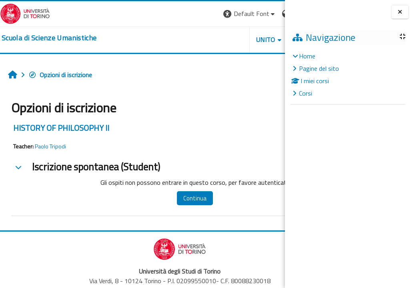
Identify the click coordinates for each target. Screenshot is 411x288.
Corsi (305, 93)
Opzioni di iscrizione (60, 75)
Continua (176, 198)
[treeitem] (348, 74)
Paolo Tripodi (50, 146)
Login (271, 13)
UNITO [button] (191, 39)
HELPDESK (237, 39)
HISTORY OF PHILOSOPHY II (61, 128)
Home (307, 56)
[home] (49, 38)
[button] (175, 14)
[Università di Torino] (25, 13)
